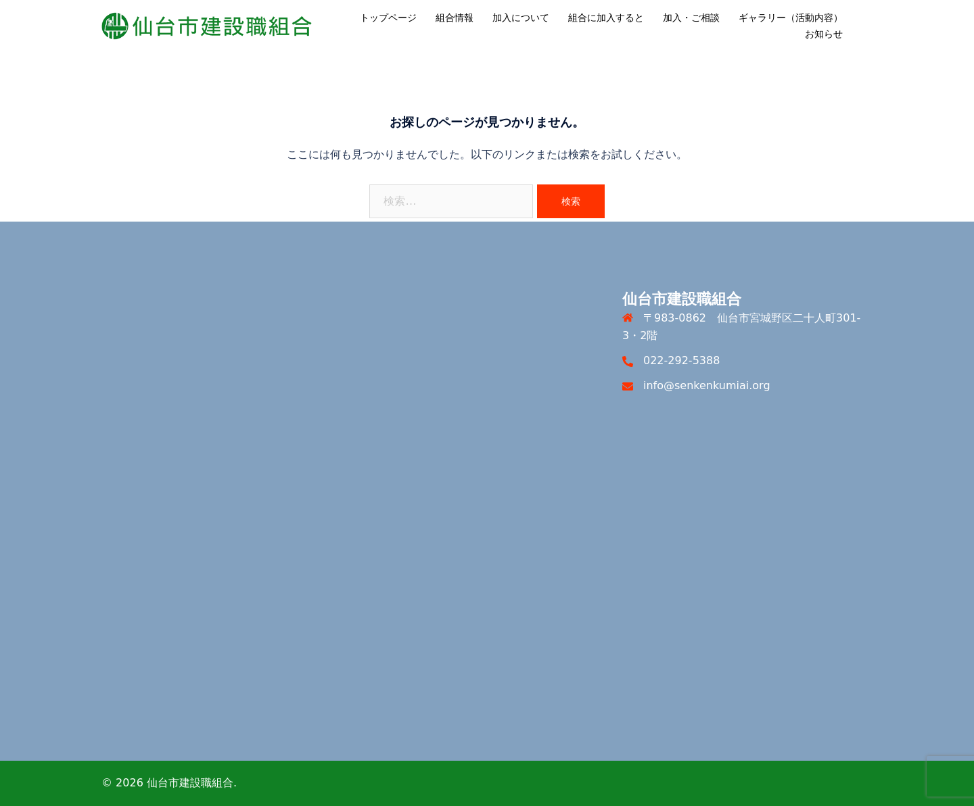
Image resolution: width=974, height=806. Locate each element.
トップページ (388, 17)
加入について (520, 17)
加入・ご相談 (691, 17)
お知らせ (824, 33)
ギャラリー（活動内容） (791, 17)
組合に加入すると (606, 17)
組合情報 (454, 17)
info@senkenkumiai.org (706, 385)
